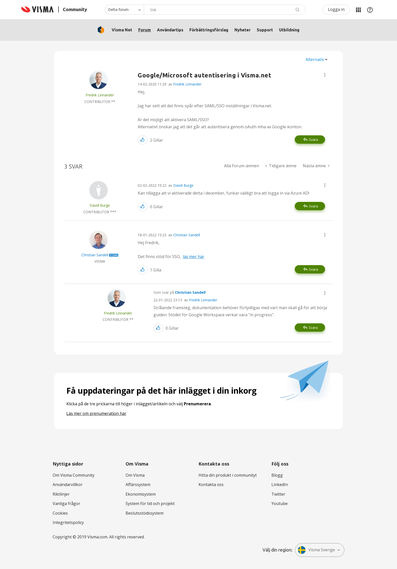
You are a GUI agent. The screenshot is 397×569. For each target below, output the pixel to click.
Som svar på (179, 292)
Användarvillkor (68, 484)
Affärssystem (138, 484)
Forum (144, 30)
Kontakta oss (211, 484)
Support (265, 30)
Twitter (278, 494)
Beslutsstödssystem (145, 513)
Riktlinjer (61, 494)
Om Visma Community (73, 475)
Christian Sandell (186, 235)
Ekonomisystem (141, 494)
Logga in (336, 9)
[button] (325, 75)
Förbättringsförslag (208, 30)
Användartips (170, 30)
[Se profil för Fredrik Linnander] (100, 95)
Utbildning (289, 30)
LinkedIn (279, 484)
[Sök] (224, 10)
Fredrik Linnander (187, 84)
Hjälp (370, 9)
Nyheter (242, 30)
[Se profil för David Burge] (100, 205)
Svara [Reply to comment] (313, 206)
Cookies (60, 513)
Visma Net (122, 30)
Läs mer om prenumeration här (96, 413)
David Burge (183, 185)
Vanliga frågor (66, 503)
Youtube (279, 503)
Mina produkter (358, 9)
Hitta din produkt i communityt (227, 475)
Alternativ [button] (315, 59)
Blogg (277, 475)
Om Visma (135, 475)
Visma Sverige (316, 550)
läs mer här (193, 256)
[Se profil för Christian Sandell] (94, 254)
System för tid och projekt (150, 503)
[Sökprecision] (124, 10)
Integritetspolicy (68, 522)
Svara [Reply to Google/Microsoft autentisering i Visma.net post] (313, 139)
